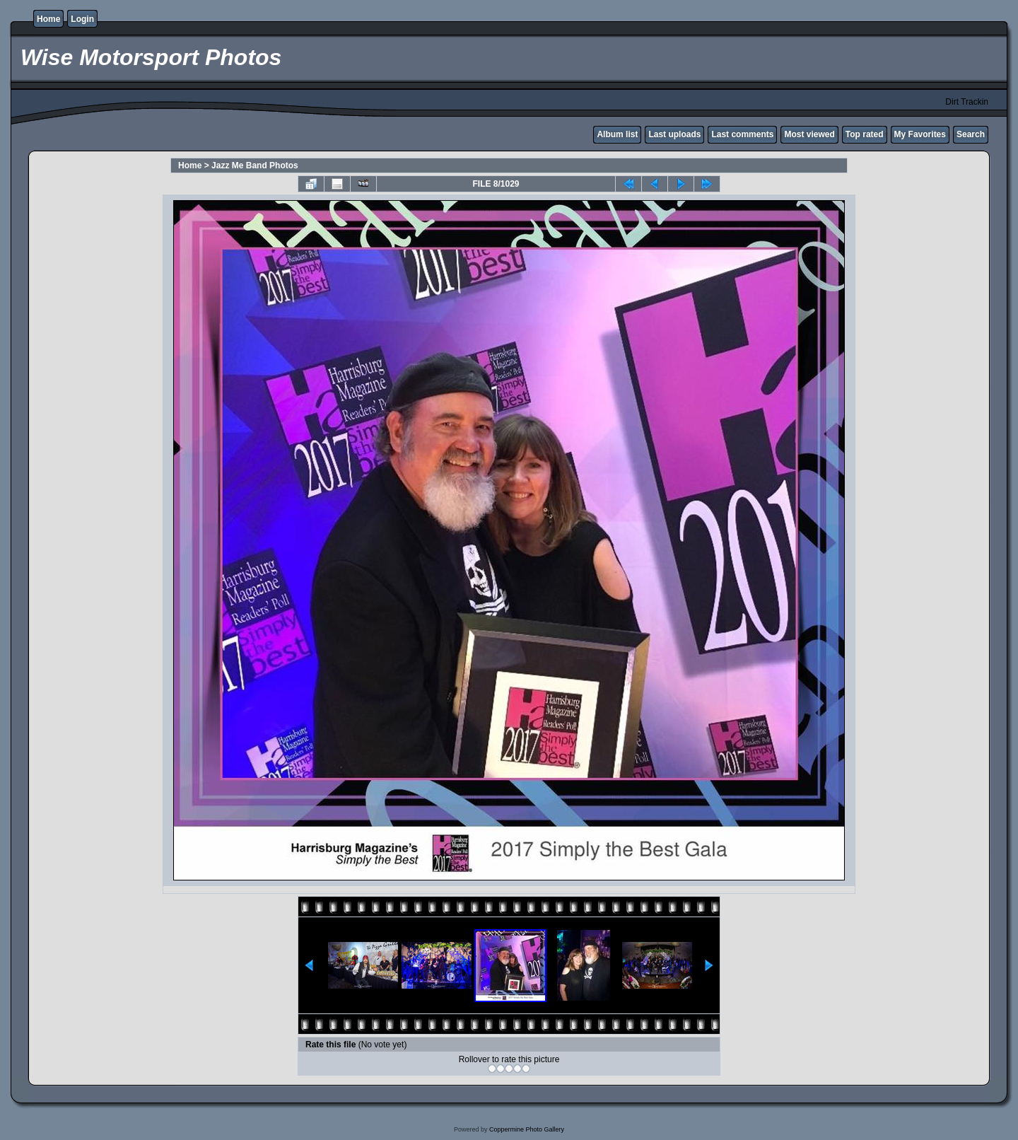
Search (970, 134)
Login (82, 19)
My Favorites (920, 134)
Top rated (865, 134)
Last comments (742, 134)
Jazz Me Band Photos (254, 165)
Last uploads (674, 134)
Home (48, 19)
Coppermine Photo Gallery (526, 1129)
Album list (617, 134)
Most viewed (809, 134)
